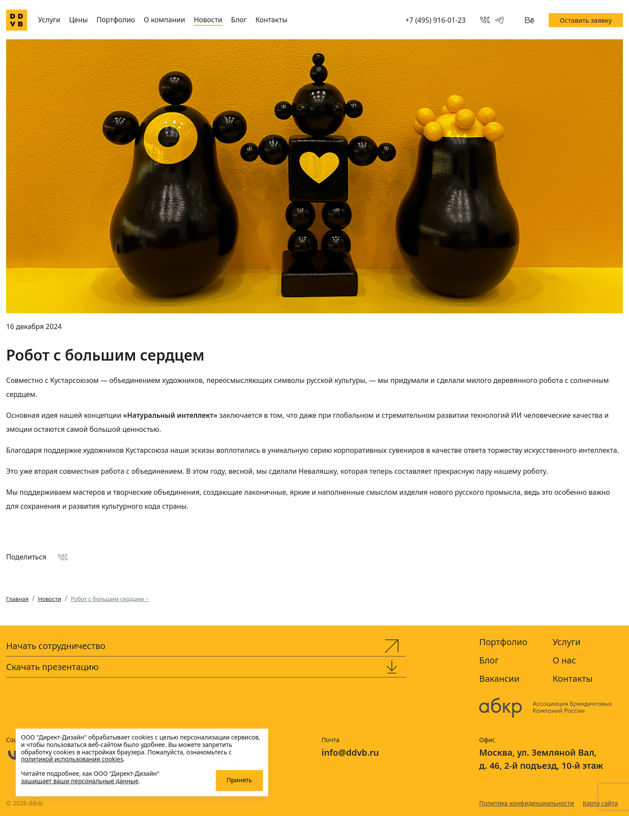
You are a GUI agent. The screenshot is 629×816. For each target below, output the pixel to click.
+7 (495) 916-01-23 (435, 20)
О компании (164, 19)
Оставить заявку (586, 20)
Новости (208, 19)
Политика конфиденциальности (526, 803)
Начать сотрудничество (55, 646)
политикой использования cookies (72, 759)
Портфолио (116, 19)
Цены (78, 19)
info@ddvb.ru (350, 752)
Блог (239, 19)
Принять (239, 780)
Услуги (49, 19)
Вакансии (499, 678)
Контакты (271, 19)
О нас (564, 660)
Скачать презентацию (52, 667)
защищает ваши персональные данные (79, 781)
